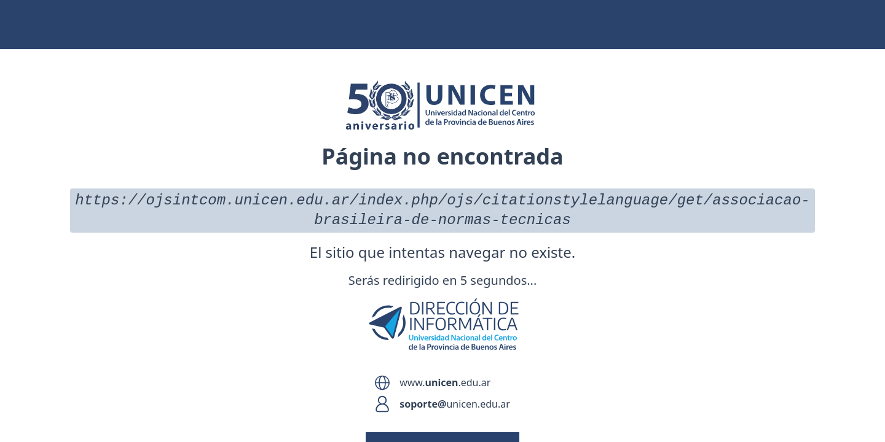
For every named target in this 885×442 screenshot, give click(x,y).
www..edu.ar (444, 382)
